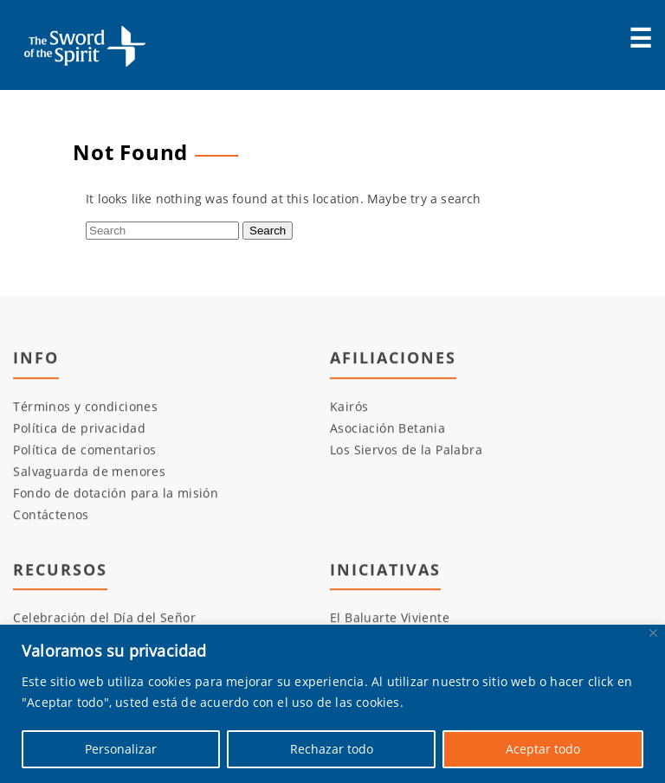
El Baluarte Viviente (389, 618)
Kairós (349, 406)
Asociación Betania (387, 428)
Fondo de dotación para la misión (115, 493)
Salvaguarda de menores (89, 471)
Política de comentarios (84, 449)
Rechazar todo (331, 749)
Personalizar (121, 749)
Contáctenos (50, 514)
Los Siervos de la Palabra (406, 449)
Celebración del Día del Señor (104, 618)
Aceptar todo (543, 749)
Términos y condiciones (85, 406)
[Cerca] (653, 633)
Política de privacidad (79, 428)
